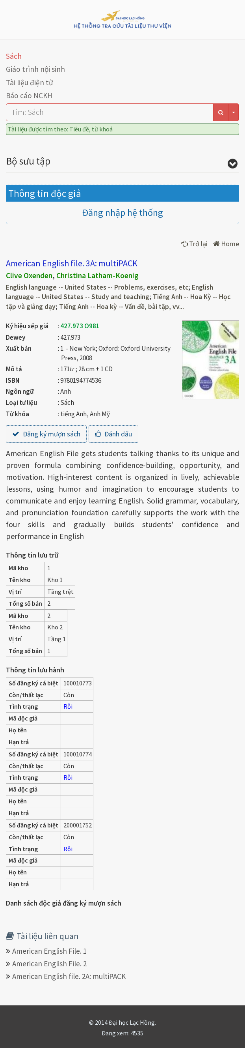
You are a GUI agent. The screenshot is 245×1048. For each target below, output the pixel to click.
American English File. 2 (49, 963)
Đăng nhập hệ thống (122, 212)
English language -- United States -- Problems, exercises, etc (97, 287)
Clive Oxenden (29, 275)
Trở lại (194, 243)
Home (226, 243)
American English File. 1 (49, 951)
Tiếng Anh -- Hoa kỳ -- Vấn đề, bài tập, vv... (121, 306)
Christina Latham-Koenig (97, 275)
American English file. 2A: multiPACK (69, 976)
